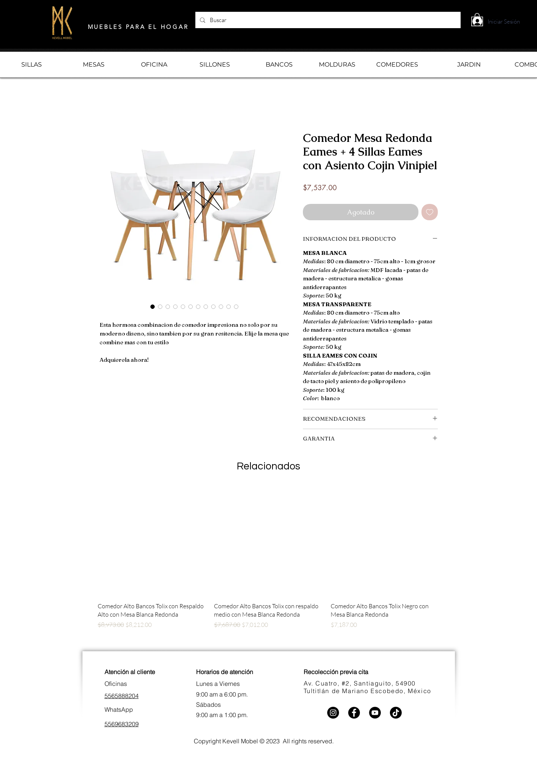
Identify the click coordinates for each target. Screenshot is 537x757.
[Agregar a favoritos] (429, 212)
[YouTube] (375, 713)
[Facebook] (354, 713)
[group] (268, 568)
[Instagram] (333, 713)
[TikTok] (396, 713)
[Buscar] (327, 20)
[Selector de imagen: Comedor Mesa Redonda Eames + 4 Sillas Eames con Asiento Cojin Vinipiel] (153, 306)
